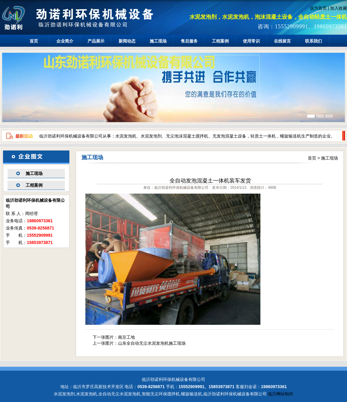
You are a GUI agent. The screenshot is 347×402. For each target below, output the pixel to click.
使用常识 (251, 41)
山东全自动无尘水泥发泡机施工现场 (152, 343)
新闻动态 (127, 41)
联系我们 (313, 41)
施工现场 (158, 41)
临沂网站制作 (280, 393)
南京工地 (126, 337)
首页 (34, 41)
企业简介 (64, 41)
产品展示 (96, 41)
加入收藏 (338, 8)
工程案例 (220, 41)
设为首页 (318, 8)
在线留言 (282, 41)
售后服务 (189, 41)
